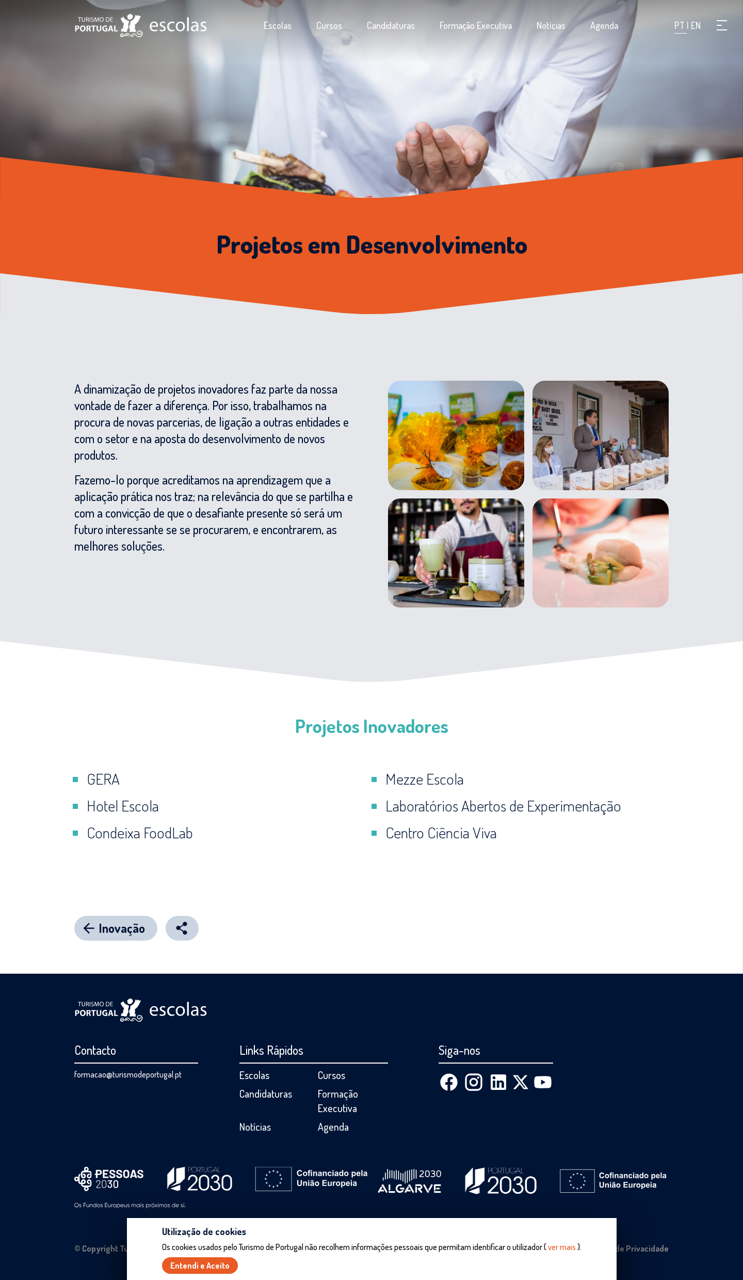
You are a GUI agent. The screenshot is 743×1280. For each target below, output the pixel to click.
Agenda (604, 25)
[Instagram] (473, 1082)
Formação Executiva (476, 25)
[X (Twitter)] (520, 1082)
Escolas (278, 25)
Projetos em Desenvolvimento (371, 243)
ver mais (561, 1247)
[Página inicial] (140, 25)
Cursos (329, 25)
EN (696, 25)
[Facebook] (449, 1082)
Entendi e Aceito (200, 1265)
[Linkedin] (498, 1082)
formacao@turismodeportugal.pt (128, 1074)
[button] (722, 25)
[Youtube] (542, 1082)
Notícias (551, 25)
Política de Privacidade (627, 1248)
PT (680, 25)
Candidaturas (391, 25)
